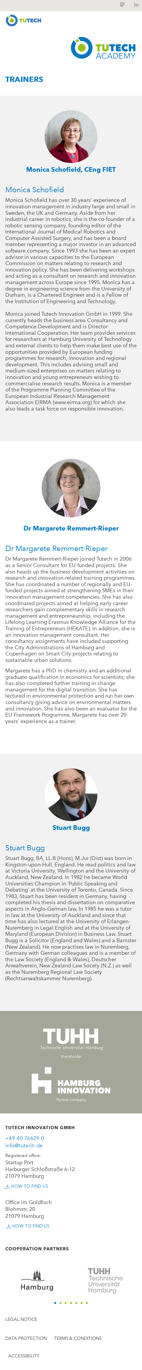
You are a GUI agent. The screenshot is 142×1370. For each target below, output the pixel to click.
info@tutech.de (24, 1145)
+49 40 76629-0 (24, 1138)
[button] (55, 1303)
